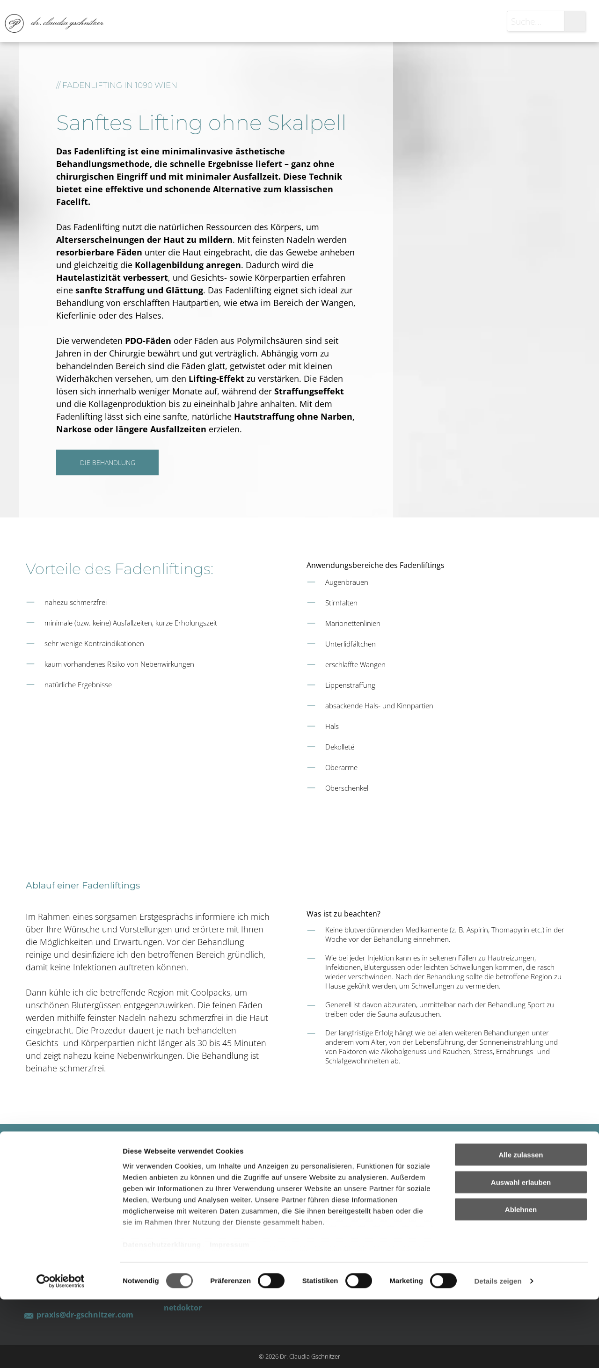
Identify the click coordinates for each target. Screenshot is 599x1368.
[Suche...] (535, 21)
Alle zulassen (520, 1224)
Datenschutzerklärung (162, 1313)
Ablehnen (521, 1278)
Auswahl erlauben (521, 1251)
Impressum (229, 1313)
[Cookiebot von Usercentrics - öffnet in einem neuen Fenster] (61, 1350)
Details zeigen (497, 1349)
